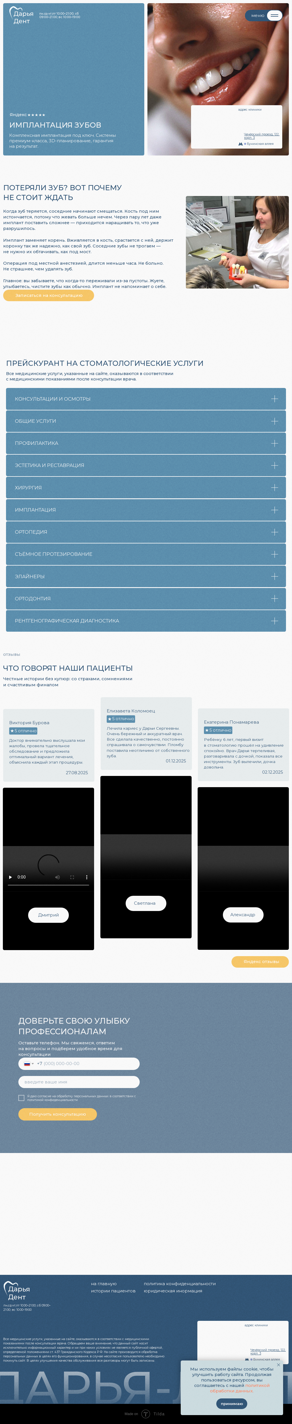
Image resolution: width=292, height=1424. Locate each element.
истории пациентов (113, 1291)
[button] (48, 295)
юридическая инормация (173, 1291)
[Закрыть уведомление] (278, 1365)
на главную (104, 1283)
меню (257, 15)
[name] (79, 1082)
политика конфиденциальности (180, 1283)
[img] (284, 1296)
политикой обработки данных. (240, 1388)
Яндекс (18, 114)
